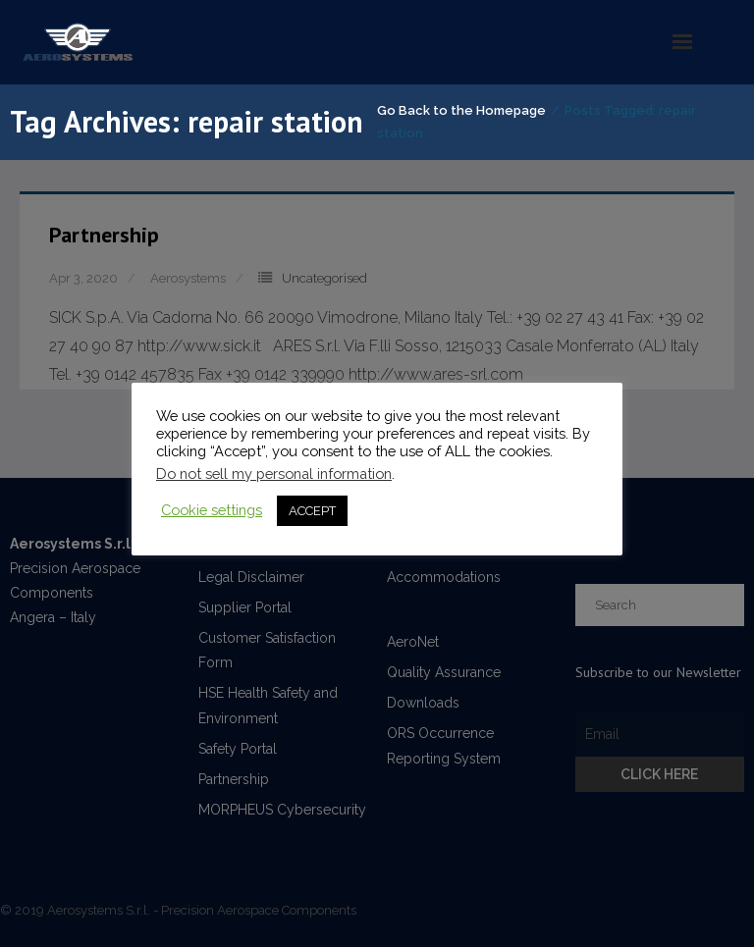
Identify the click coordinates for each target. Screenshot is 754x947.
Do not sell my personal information (274, 473)
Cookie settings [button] (211, 509)
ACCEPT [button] (312, 510)
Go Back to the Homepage (461, 110)
